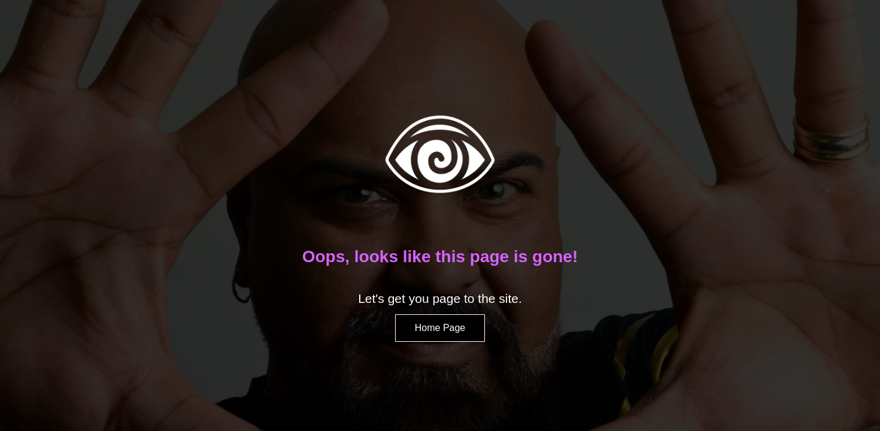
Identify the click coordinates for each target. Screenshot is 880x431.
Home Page (440, 328)
